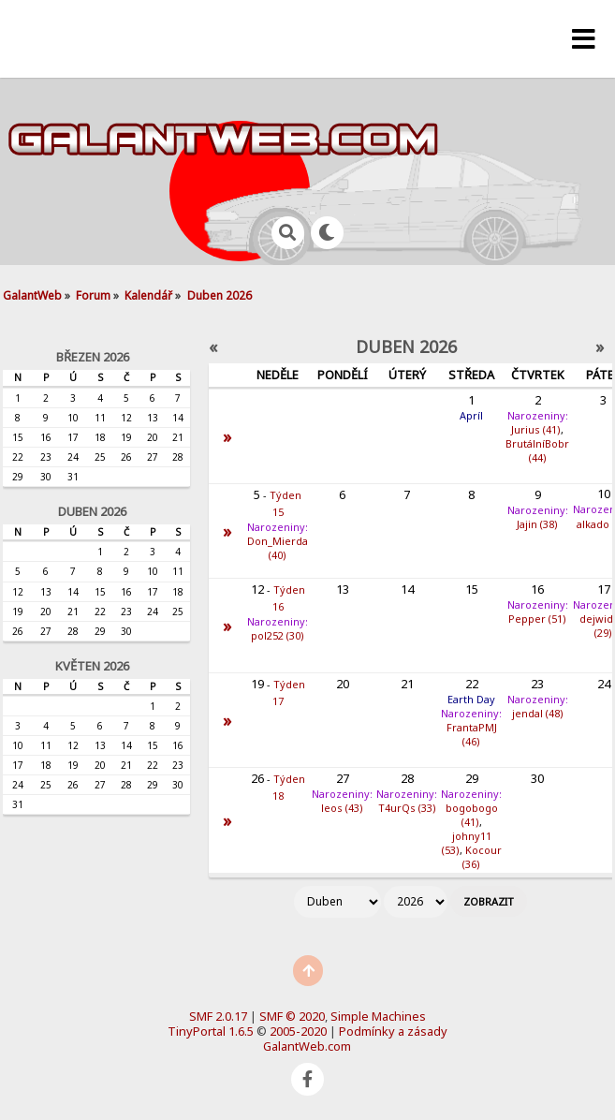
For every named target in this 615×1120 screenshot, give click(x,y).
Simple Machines (378, 1016)
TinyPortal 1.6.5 (211, 1031)
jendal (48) (538, 713)
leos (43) (342, 808)
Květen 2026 (92, 665)
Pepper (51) (537, 619)
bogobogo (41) (472, 815)
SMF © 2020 (292, 1016)
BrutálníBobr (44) (537, 450)
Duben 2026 (92, 511)
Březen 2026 (92, 356)
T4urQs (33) (407, 808)
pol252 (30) (277, 635)
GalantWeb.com (307, 1046)
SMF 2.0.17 (218, 1016)
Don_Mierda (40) (277, 548)
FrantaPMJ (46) (472, 734)
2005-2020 (298, 1031)
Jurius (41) (536, 429)
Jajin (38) (537, 524)
